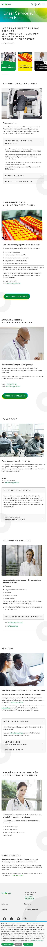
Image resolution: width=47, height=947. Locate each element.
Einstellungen (7, 944)
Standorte (27, 904)
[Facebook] (5, 919)
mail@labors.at (29, 899)
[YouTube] (19, 919)
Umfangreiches (25, 66)
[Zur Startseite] (6, 4)
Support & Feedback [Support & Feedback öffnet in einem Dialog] (31, 909)
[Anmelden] (35, 4)
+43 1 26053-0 (29, 896)
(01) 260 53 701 (12, 384)
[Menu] (43, 4)
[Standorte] (32, 4)
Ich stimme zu (28, 944)
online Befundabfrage (16, 733)
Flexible (8, 66)
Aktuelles (5, 904)
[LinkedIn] (26, 919)
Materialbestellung (15, 396)
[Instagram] (12, 919)
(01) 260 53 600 (12, 626)
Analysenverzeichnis (16, 296)
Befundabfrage (6, 708)
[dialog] (23, 934)
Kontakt (4, 909)
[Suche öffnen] (39, 4)
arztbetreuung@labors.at (13, 283)
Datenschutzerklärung (37, 940)
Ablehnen (18, 944)
